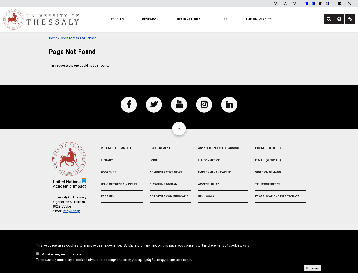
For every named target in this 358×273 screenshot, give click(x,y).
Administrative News (166, 172)
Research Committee (117, 148)
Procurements (161, 148)
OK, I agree (312, 268)
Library (107, 160)
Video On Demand (268, 172)
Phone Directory (268, 148)
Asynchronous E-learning (218, 148)
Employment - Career (214, 172)
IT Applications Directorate (277, 196)
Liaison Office (209, 160)
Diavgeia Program (164, 184)
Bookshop (108, 172)
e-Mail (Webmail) (268, 160)
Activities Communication (170, 196)
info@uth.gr (71, 211)
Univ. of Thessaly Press (119, 184)
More (246, 245)
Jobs (153, 160)
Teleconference (267, 184)
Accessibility (208, 184)
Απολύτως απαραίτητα (61, 254)
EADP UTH (108, 196)
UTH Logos (206, 196)
